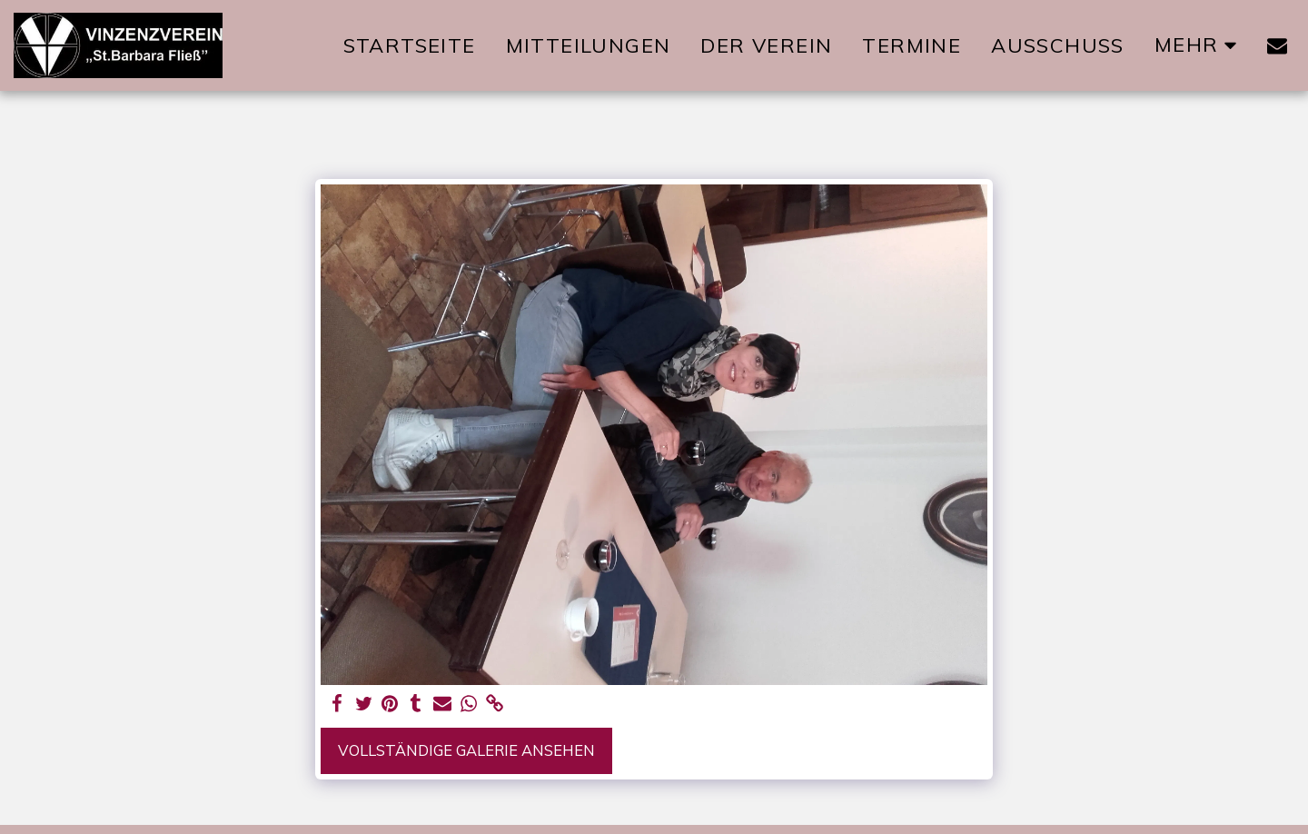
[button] (1277, 45)
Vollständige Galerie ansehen (466, 750)
